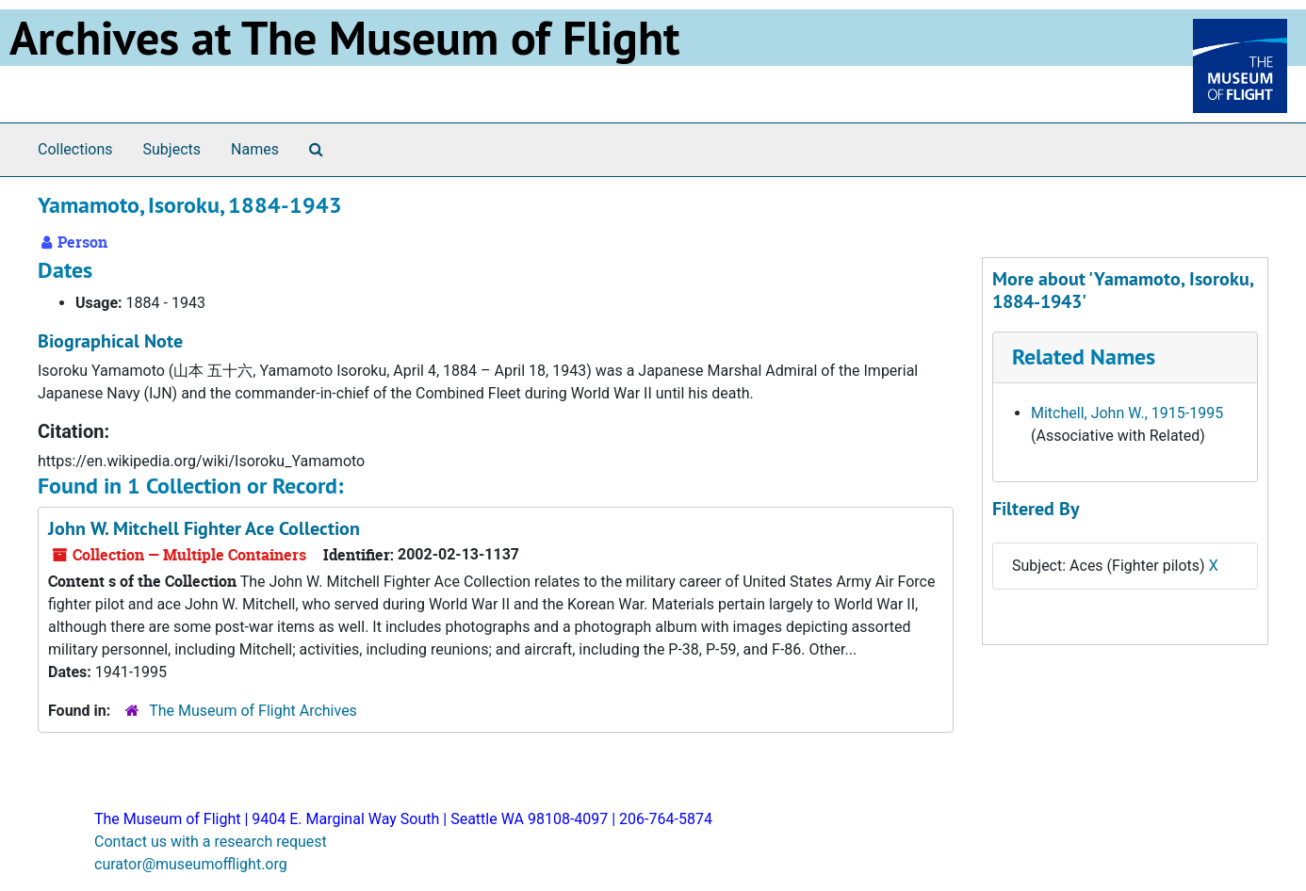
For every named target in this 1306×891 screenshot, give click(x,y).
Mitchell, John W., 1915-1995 (1127, 413)
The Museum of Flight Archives (253, 711)
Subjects (172, 149)
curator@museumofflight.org (190, 864)
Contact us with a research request (210, 841)
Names (255, 149)
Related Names (1083, 356)
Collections (75, 149)
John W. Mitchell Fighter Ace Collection (204, 528)
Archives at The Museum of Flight (344, 38)
